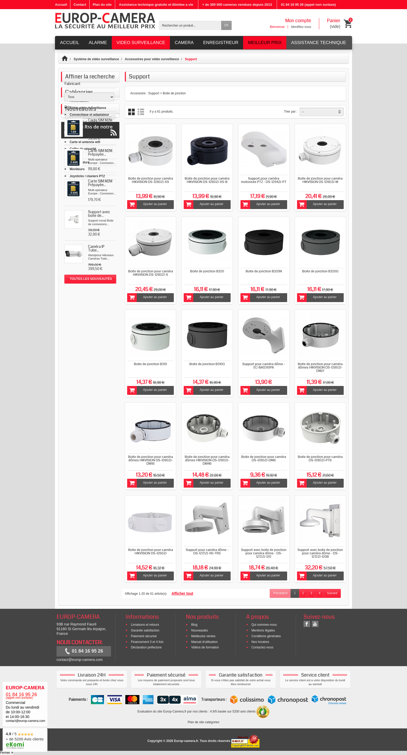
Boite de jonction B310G (207, 364)
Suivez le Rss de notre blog (90, 434)
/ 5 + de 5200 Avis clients (25, 739)
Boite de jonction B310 (150, 364)
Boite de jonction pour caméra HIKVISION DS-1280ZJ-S (150, 273)
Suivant (332, 593)
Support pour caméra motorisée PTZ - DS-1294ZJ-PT (263, 180)
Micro (74, 169)
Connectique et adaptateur (89, 162)
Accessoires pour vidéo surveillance (152, 59)
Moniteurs (77, 217)
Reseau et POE (81, 183)
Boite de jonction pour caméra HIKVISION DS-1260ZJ (150, 552)
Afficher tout (182, 593)
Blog (194, 625)
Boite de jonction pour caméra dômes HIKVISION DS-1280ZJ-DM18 (150, 460)
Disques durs (79, 210)
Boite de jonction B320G (320, 271)
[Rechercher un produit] (190, 25)
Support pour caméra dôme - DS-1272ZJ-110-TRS (207, 552)
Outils (74, 230)
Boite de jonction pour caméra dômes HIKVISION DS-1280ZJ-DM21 (320, 367)
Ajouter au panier (147, 204)
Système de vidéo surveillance (96, 59)
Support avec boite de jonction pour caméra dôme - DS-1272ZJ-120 (263, 553)
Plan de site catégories (203, 722)
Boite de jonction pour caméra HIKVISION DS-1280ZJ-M (320, 180)
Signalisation (79, 176)
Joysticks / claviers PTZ (87, 223)
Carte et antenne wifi (85, 189)
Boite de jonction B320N (264, 271)
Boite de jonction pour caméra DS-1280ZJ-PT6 (320, 459)
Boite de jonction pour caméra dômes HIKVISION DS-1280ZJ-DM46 (207, 460)
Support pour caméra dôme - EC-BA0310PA (263, 366)
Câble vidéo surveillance (88, 155)
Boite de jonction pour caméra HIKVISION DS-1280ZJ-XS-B (207, 180)
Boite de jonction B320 (207, 271)
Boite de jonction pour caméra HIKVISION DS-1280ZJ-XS (150, 180)
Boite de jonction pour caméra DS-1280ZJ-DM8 (263, 459)
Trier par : (291, 111)
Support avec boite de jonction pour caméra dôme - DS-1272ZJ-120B (320, 553)
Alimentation (79, 148)
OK (226, 25)
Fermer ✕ (7, 752)
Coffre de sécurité (83, 196)
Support (76, 203)
